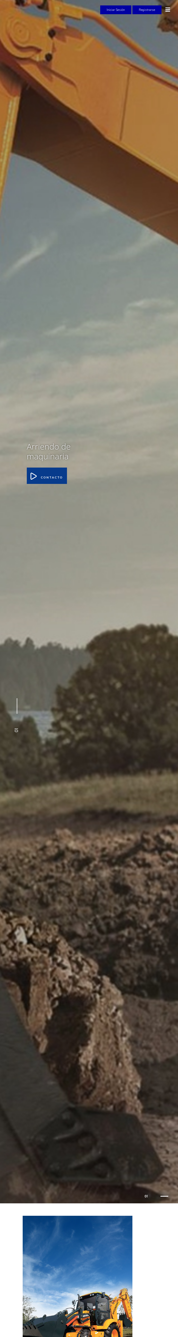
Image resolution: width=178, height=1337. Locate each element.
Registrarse (147, 10)
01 (146, 1196)
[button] (16, 716)
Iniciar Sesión (116, 10)
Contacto (47, 476)
